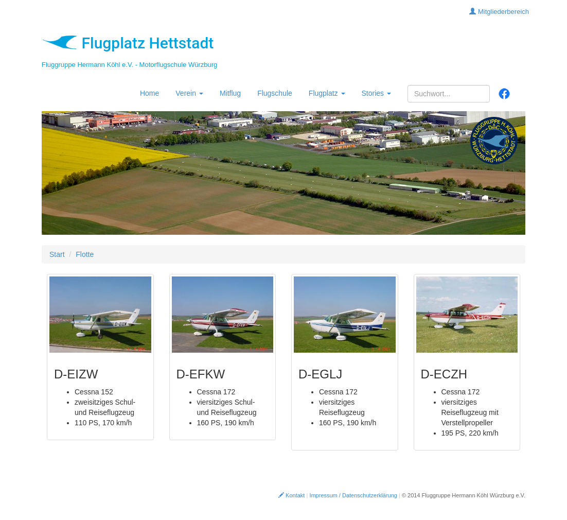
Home (149, 93)
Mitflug (230, 93)
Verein (189, 93)
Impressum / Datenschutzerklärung (353, 495)
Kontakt (291, 495)
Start (57, 254)
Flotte (85, 254)
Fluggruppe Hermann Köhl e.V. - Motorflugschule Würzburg (129, 64)
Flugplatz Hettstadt (128, 43)
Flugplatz (327, 93)
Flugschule (274, 93)
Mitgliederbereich (499, 11)
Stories (376, 93)
